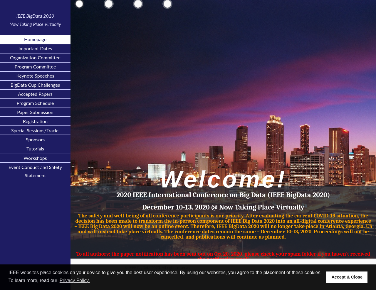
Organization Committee (35, 57)
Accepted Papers (35, 94)
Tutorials (35, 148)
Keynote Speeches (35, 75)
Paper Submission (35, 112)
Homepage (35, 39)
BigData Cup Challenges (35, 85)
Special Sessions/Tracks (35, 130)
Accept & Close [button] (346, 277)
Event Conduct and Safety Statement (35, 171)
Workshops (35, 158)
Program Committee (35, 66)
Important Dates (35, 48)
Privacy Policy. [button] (75, 280)
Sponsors (35, 139)
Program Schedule (35, 103)
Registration (35, 121)
